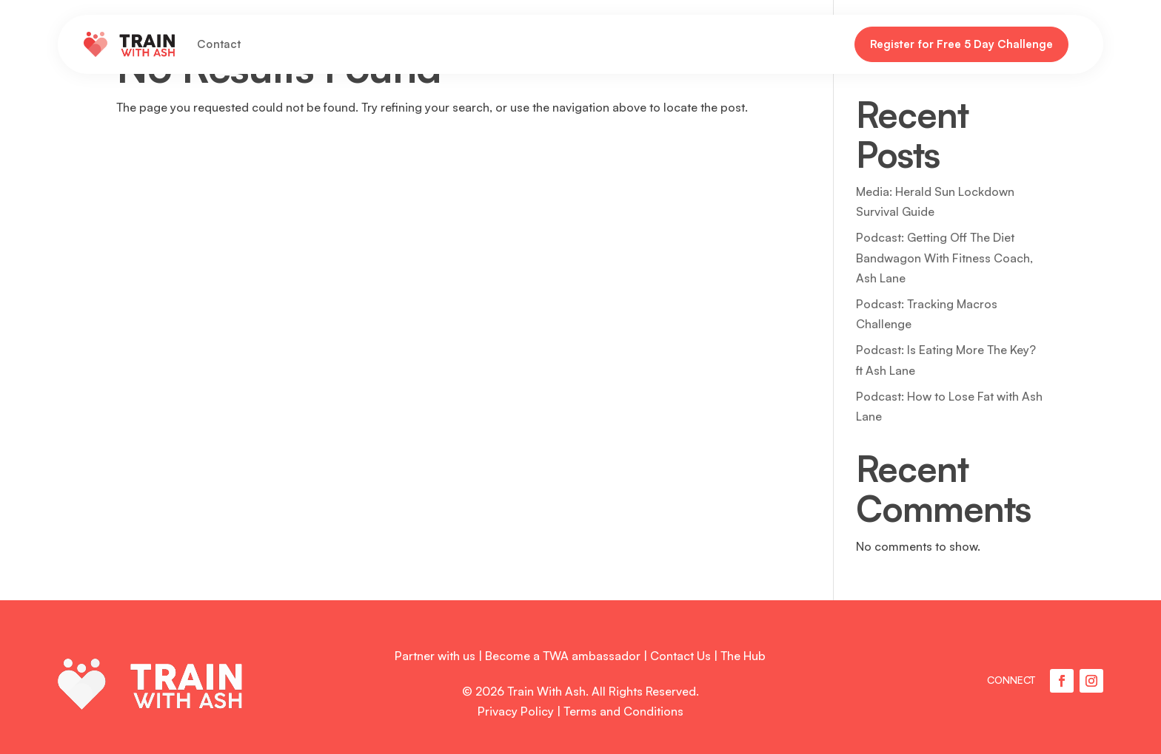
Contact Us (680, 655)
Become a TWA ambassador (562, 655)
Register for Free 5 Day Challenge (961, 44)
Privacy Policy (516, 711)
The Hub (743, 655)
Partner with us (435, 655)
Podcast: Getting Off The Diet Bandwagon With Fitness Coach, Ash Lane (944, 257)
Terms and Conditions (623, 711)
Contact (219, 44)
